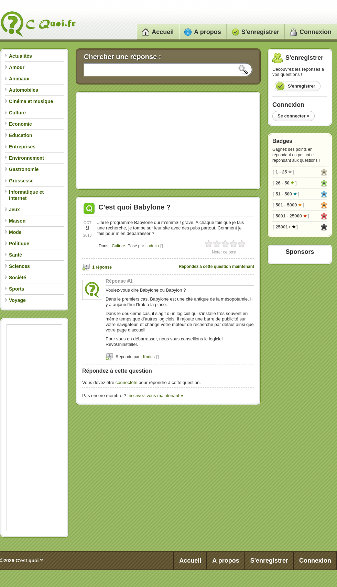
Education (20, 135)
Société (17, 277)
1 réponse (102, 267)
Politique (19, 243)
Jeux (14, 209)
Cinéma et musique (31, 101)
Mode (15, 232)
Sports (16, 289)
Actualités (20, 56)
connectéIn (127, 382)
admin (153, 246)
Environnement (26, 158)
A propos (202, 32)
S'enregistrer (255, 32)
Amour (16, 67)
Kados (149, 356)
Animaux (19, 78)
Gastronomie (24, 169)
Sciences (19, 266)
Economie (20, 124)
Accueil (158, 32)
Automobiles (23, 90)
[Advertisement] (34, 428)
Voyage (17, 300)
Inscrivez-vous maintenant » (155, 395)
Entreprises (22, 146)
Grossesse (21, 180)
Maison (17, 221)
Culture (17, 112)
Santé (15, 255)
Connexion (310, 32)
